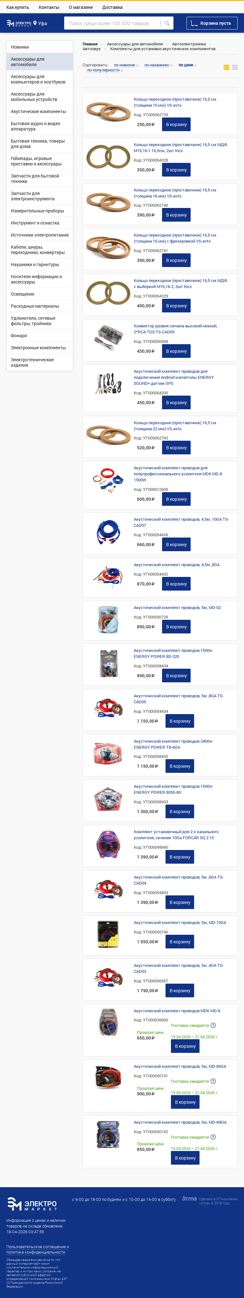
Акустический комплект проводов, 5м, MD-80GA (180, 1066)
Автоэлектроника (189, 44)
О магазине (81, 7)
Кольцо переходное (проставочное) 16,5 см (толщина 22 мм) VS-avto (175, 426)
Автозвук (92, 48)
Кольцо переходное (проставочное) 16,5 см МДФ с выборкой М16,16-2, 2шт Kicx (180, 283)
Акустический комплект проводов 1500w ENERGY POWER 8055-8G (173, 789)
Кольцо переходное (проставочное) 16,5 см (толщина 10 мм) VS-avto (175, 102)
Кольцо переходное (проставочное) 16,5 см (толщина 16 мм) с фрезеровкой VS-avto (175, 238)
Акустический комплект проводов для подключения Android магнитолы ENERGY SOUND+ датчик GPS (174, 377)
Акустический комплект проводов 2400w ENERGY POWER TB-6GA (173, 744)
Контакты (49, 7)
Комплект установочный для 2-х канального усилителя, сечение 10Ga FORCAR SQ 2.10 (176, 834)
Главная (90, 44)
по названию (157, 65)
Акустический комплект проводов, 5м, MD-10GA (180, 922)
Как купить (17, 7)
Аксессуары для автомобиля (135, 44)
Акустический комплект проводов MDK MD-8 (177, 1011)
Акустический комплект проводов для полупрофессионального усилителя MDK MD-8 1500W (178, 474)
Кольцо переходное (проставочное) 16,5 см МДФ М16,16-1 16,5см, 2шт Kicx (180, 147)
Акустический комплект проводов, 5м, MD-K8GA (180, 1122)
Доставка (112, 7)
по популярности (103, 70)
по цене (186, 65)
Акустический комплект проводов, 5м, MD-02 (177, 607)
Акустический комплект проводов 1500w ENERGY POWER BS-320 (173, 653)
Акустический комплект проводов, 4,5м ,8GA (177, 564)
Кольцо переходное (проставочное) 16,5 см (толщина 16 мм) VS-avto (175, 193)
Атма (204, 1203)
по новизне (124, 65)
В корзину (176, 124)
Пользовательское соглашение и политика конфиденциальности (37, 1249)
